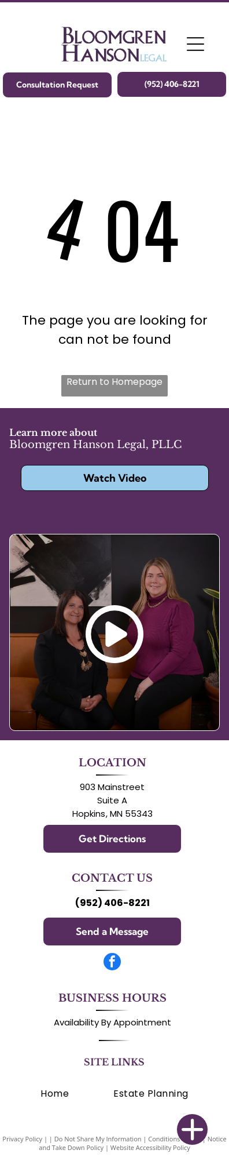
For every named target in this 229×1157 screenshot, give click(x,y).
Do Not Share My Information (98, 1138)
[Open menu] (195, 44)
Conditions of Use (174, 1138)
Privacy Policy (22, 1138)
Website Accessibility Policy (150, 1147)
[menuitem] (54, 1093)
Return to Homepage (114, 381)
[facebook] (112, 963)
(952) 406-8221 (112, 902)
